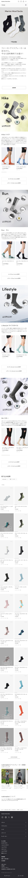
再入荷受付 (7, 528)
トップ (2, 809)
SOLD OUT (7, 523)
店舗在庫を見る (7, 530)
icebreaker (4, 479)
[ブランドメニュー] (26, 5)
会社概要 (3, 860)
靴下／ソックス (12, 479)
